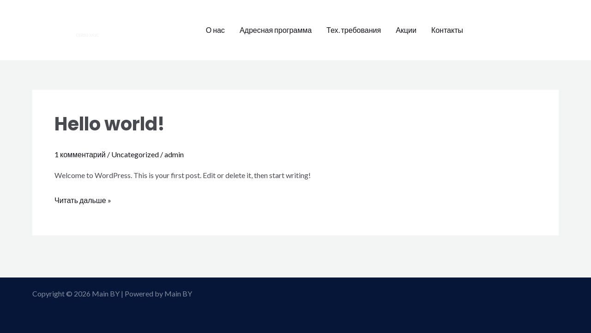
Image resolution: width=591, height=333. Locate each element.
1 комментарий (80, 154)
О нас (215, 29)
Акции (406, 29)
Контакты (447, 29)
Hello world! (109, 124)
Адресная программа (276, 29)
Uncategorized (135, 154)
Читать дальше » (82, 198)
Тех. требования (353, 29)
